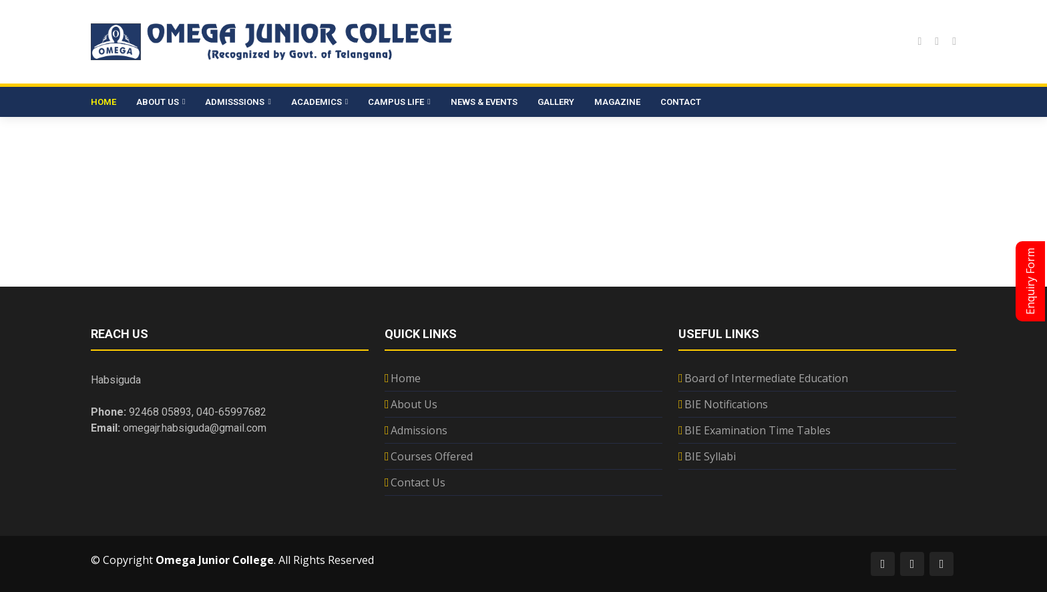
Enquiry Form (1030, 281)
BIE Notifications (726, 404)
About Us (414, 404)
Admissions (419, 430)
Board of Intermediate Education (766, 378)
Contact (680, 102)
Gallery (556, 102)
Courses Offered (432, 456)
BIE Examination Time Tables (757, 430)
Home (103, 102)
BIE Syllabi (710, 456)
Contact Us (418, 482)
